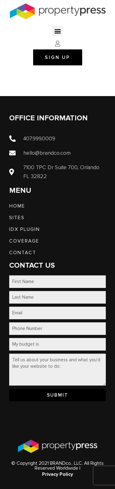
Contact (22, 253)
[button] (57, 31)
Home (17, 206)
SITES (17, 218)
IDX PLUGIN (24, 229)
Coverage (24, 241)
